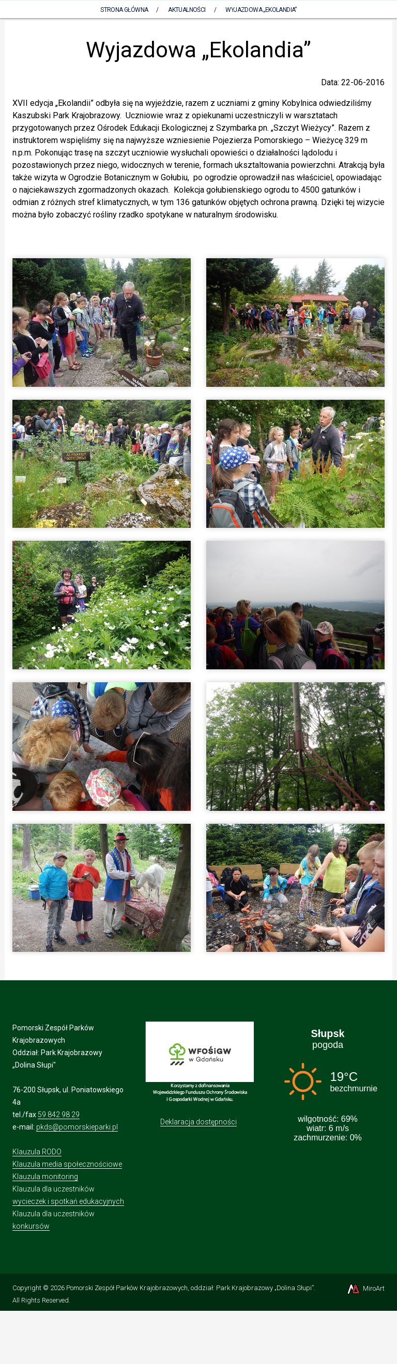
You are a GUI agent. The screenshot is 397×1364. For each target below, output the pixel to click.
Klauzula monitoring (45, 1176)
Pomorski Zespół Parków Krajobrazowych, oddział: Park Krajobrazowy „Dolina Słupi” (190, 1288)
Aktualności (186, 9)
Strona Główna (124, 9)
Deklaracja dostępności (198, 1122)
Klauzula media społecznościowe (67, 1164)
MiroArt (365, 1288)
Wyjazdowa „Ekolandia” (260, 9)
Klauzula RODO (37, 1152)
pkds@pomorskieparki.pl (77, 1127)
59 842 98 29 (59, 1114)
